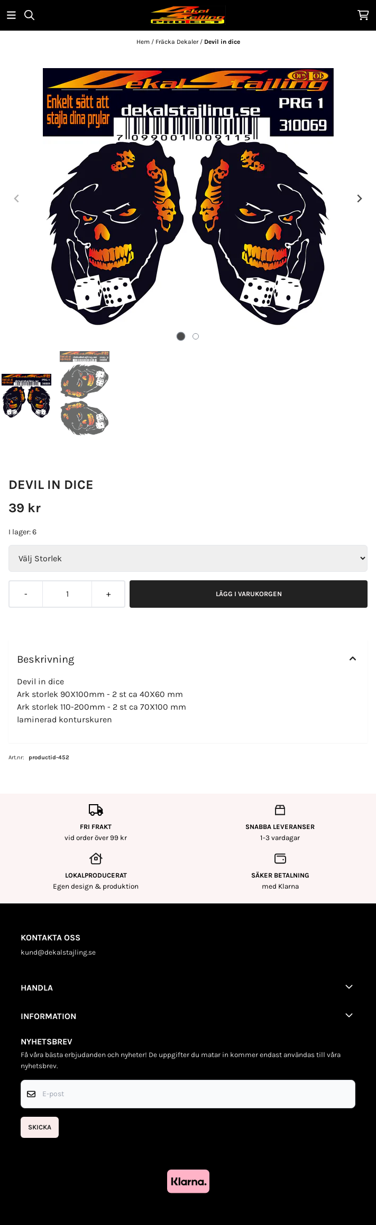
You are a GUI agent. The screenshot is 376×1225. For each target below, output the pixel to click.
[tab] (180, 336)
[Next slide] (359, 198)
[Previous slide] (16, 198)
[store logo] (188, 15)
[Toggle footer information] (351, 986)
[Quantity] (66, 594)
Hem (143, 41)
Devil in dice (222, 41)
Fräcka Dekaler (177, 41)
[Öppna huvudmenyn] (11, 15)
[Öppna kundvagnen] (363, 15)
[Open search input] (29, 15)
